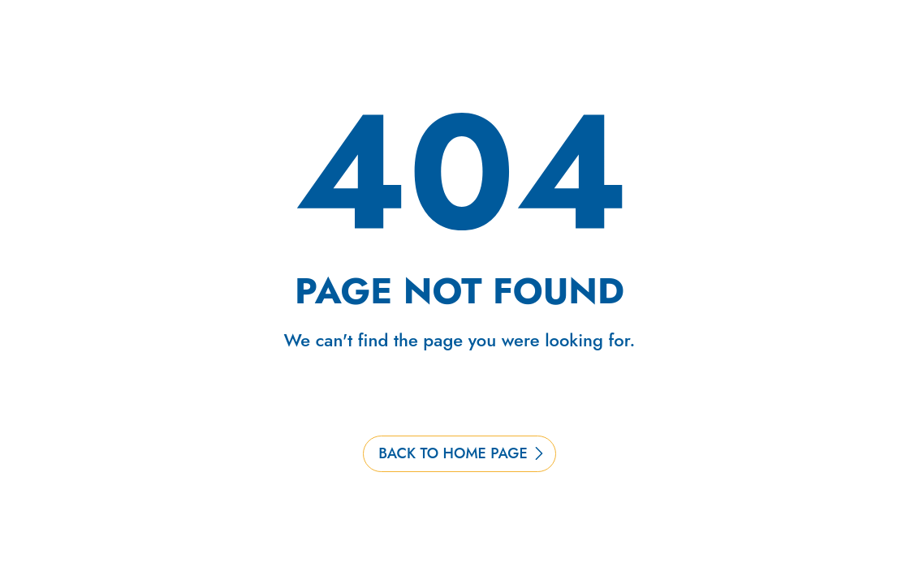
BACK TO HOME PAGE (453, 453)
